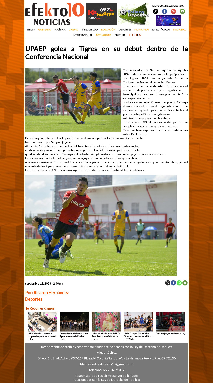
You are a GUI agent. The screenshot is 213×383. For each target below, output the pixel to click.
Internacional (82, 35)
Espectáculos (161, 29)
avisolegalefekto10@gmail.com (110, 364)
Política (59, 29)
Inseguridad (90, 29)
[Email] (185, 282)
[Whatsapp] (179, 282)
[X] (167, 282)
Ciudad (73, 29)
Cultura (119, 35)
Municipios (141, 29)
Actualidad (103, 35)
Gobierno (44, 29)
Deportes (125, 29)
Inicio (31, 29)
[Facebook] (173, 282)
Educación (108, 29)
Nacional (179, 29)
